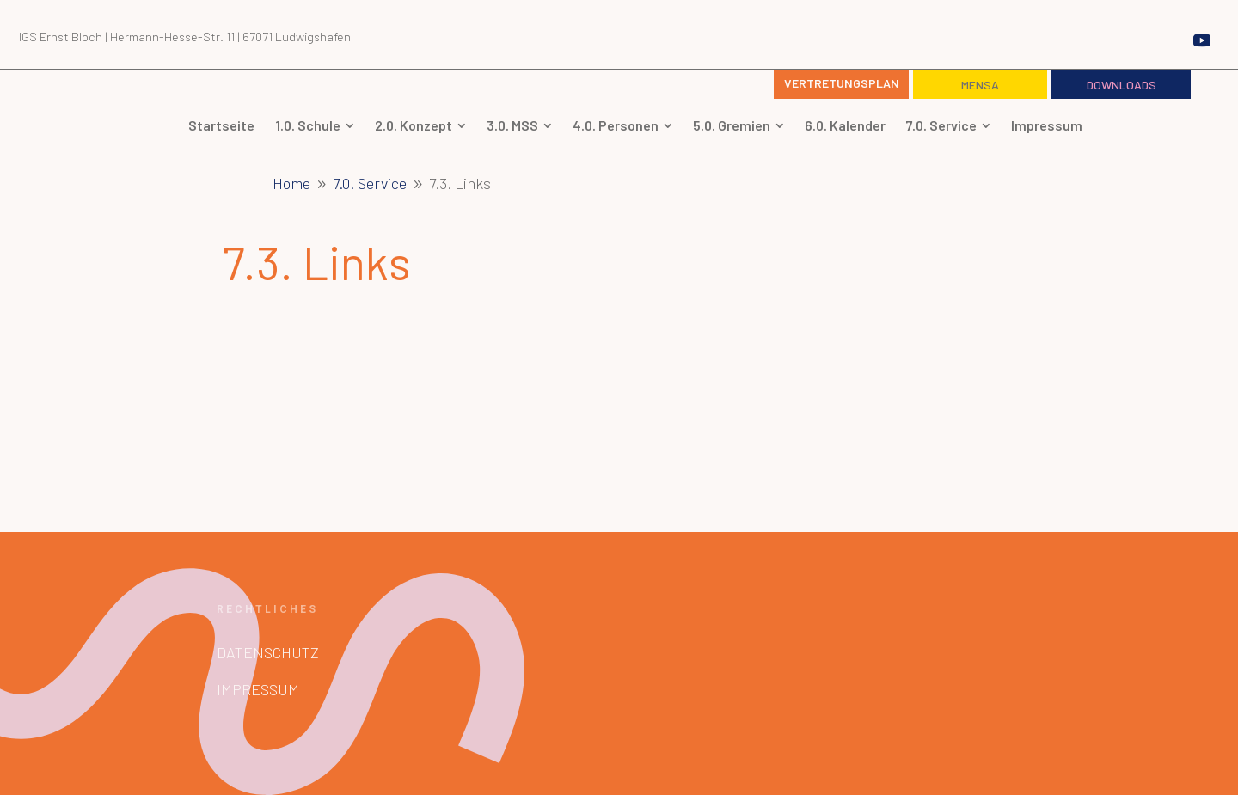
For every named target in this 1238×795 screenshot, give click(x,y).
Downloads (1121, 84)
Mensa (980, 84)
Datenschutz (268, 652)
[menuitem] (318, 125)
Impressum (258, 689)
